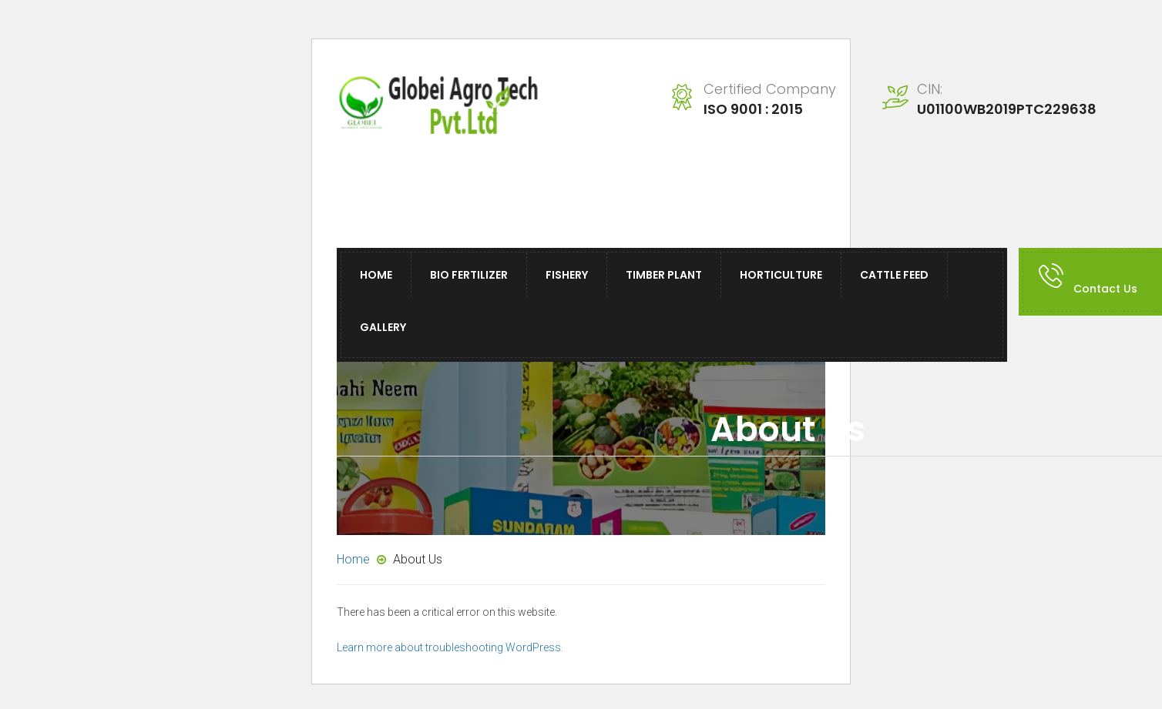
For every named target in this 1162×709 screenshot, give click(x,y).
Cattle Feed (894, 275)
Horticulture (781, 275)
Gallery (383, 327)
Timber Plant (664, 275)
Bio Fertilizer (469, 275)
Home (376, 275)
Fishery (567, 275)
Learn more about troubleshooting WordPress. (450, 647)
